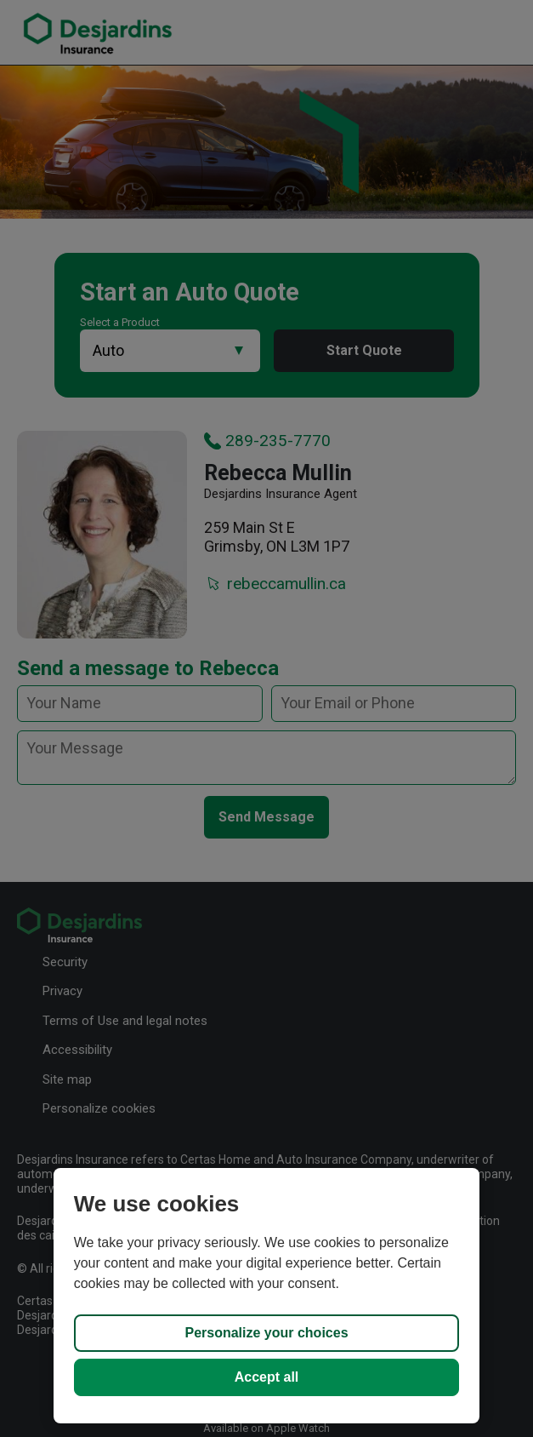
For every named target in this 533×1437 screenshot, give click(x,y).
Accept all (267, 1377)
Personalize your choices (266, 1332)
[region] (267, 1295)
